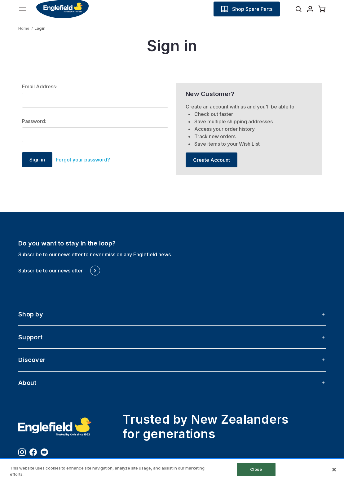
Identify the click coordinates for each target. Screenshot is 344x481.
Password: (34, 121)
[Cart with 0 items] (322, 9)
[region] (172, 470)
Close (256, 469)
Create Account (211, 160)
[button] (247, 9)
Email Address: (39, 86)
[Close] (334, 469)
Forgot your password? (83, 160)
